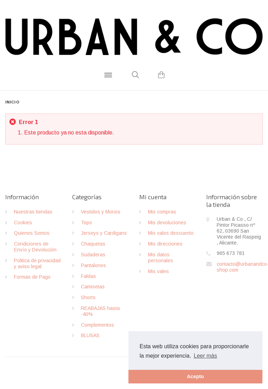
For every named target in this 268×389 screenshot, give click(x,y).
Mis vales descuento (171, 233)
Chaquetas (93, 244)
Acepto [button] (195, 376)
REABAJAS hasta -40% (100, 311)
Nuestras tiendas (33, 212)
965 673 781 (231, 253)
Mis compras (162, 212)
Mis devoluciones (167, 222)
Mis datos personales (160, 257)
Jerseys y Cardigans (104, 233)
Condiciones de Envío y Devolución (35, 246)
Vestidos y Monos (100, 212)
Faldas (88, 276)
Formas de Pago (32, 277)
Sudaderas (93, 254)
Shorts (88, 297)
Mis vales (158, 271)
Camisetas (93, 286)
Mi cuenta (152, 197)
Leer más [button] (205, 356)
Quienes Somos (32, 233)
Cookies (23, 222)
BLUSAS (90, 335)
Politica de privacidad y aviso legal (37, 263)
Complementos (97, 325)
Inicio (12, 102)
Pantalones (93, 265)
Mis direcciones (165, 244)
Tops (86, 222)
